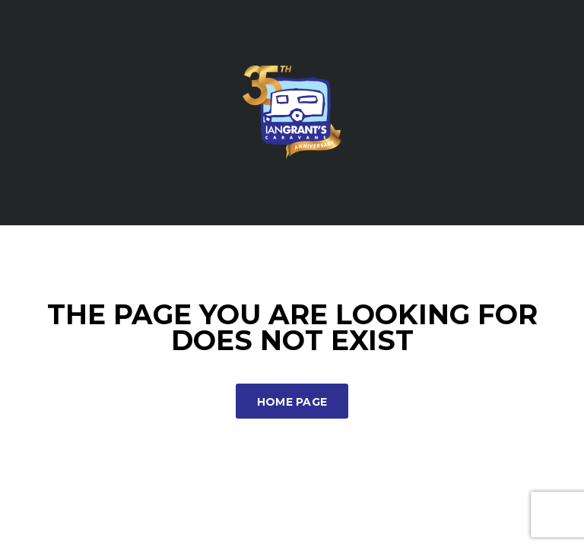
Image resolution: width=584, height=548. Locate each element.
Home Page (292, 402)
